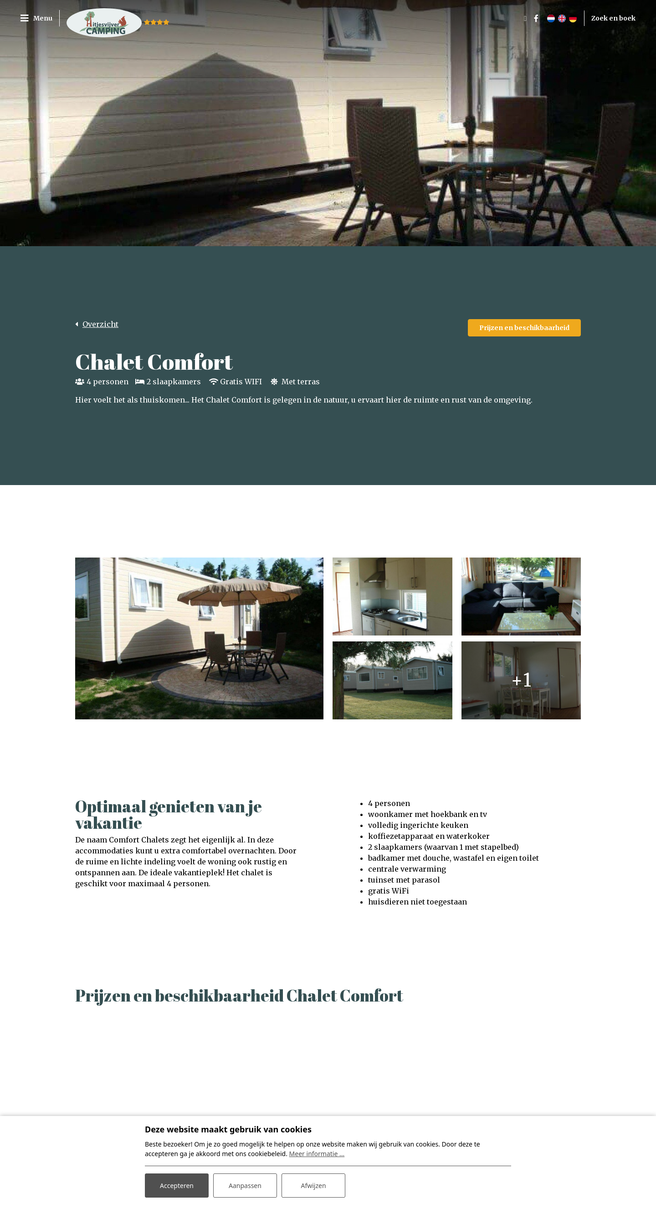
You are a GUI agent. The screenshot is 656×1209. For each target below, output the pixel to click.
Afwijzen (313, 1185)
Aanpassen (245, 1185)
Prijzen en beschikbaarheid (524, 328)
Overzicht (100, 324)
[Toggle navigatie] (39, 18)
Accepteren (177, 1185)
